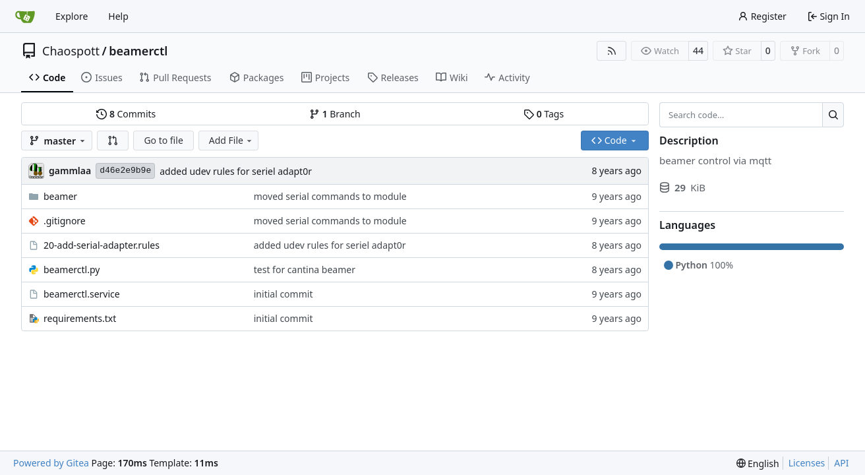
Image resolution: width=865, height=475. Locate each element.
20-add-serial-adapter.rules (102, 245)
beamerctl (138, 50)
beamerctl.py (72, 269)
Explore (71, 16)
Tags (543, 114)
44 (698, 50)
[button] (113, 140)
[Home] (25, 16)
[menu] (757, 463)
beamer (60, 196)
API (841, 463)
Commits (126, 114)
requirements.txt (80, 318)
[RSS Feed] (612, 51)
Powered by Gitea (51, 463)
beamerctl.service (82, 294)
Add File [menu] (231, 140)
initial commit (283, 294)
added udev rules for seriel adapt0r (236, 171)
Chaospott (71, 50)
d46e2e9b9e (125, 170)
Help (118, 16)
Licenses (807, 463)
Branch (335, 114)
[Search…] (833, 114)
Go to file (163, 140)
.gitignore (65, 220)
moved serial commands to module (330, 196)
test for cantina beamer (304, 269)
